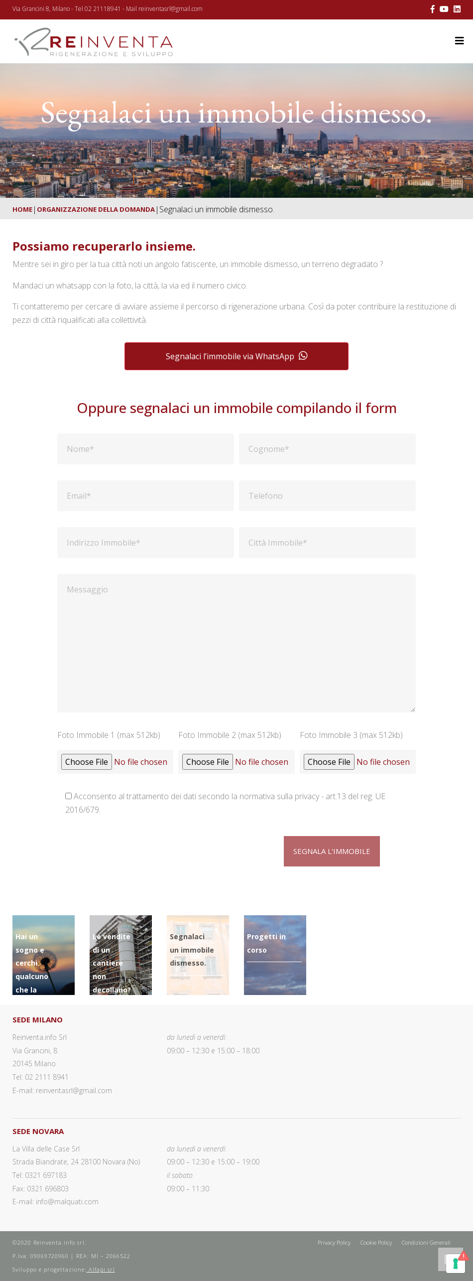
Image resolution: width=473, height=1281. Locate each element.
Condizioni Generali (426, 1242)
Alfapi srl (101, 1269)
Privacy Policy (334, 1242)
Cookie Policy (376, 1242)
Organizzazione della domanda (96, 209)
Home (22, 209)
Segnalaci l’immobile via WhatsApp (237, 356)
